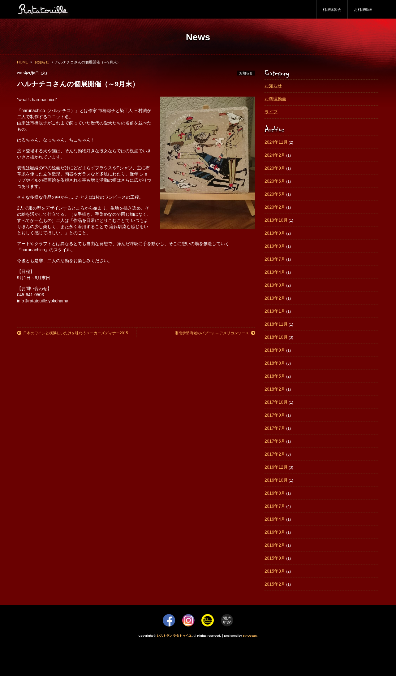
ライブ (271, 111)
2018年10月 (276, 337)
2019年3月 (275, 285)
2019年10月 (276, 220)
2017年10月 (276, 402)
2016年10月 (276, 480)
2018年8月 (275, 363)
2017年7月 (275, 428)
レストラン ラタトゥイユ (174, 635)
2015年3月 (275, 571)
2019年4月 (275, 272)
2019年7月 (275, 259)
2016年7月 (275, 506)
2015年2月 (275, 584)
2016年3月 (275, 532)
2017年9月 (275, 415)
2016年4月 (275, 519)
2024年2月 (275, 155)
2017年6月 (275, 441)
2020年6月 (275, 181)
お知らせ (246, 73)
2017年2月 (275, 454)
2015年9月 (275, 558)
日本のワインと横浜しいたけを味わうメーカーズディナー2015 (72, 333)
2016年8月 (275, 493)
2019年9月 (275, 233)
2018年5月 (275, 376)
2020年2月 (275, 207)
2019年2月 (275, 298)
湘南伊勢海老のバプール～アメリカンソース (215, 333)
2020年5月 (275, 194)
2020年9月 (275, 168)
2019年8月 (275, 246)
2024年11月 (276, 142)
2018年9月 (275, 350)
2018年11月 (276, 324)
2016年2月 (275, 545)
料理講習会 (332, 9)
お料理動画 (363, 9)
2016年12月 (276, 467)
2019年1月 (275, 311)
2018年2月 (275, 389)
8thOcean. (250, 635)
